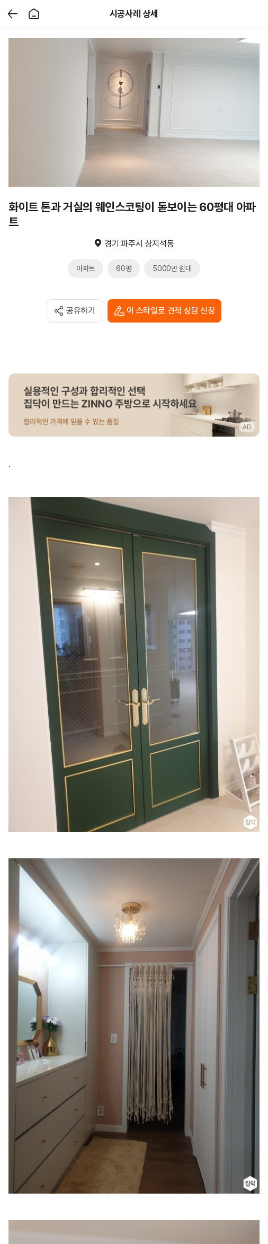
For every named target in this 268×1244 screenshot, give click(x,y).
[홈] (33, 13)
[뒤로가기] (12, 13)
